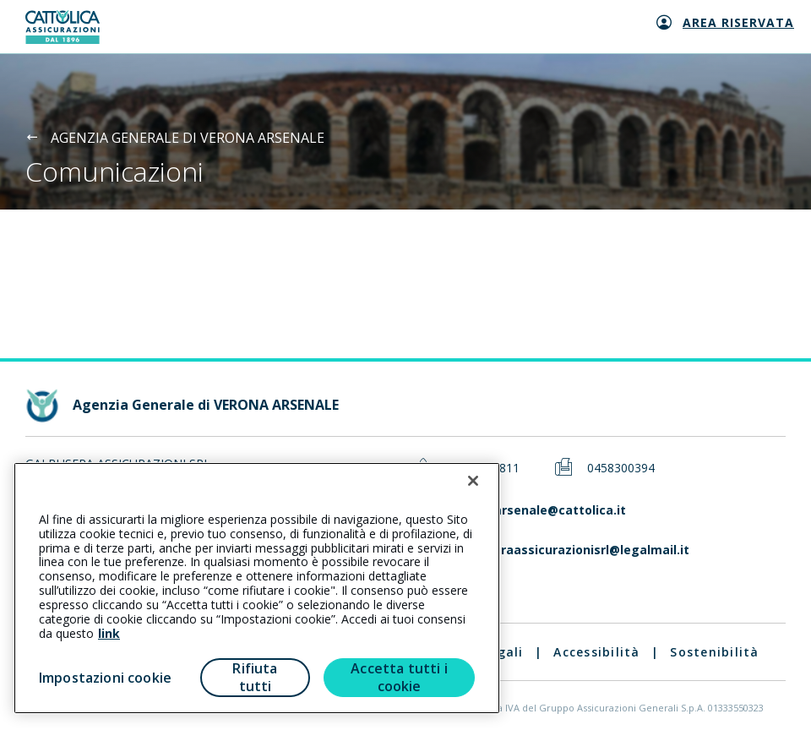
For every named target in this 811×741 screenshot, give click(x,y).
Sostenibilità (714, 652)
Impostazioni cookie (105, 677)
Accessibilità (596, 652)
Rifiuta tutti (254, 677)
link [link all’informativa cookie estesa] (109, 633)
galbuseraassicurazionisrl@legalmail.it (570, 550)
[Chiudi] (473, 480)
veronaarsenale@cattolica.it (539, 511)
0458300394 (621, 468)
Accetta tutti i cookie (399, 677)
